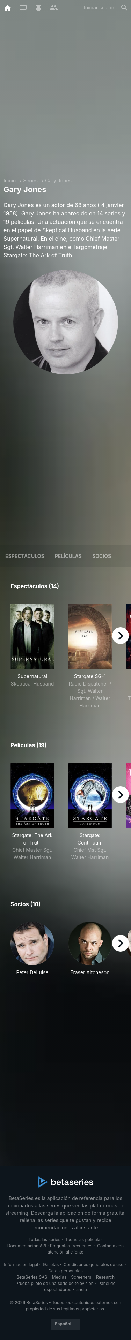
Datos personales (65, 1270)
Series (30, 180)
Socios (101, 556)
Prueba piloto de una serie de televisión (55, 1283)
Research (105, 1277)
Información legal (21, 1264)
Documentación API (26, 1245)
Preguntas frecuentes (71, 1245)
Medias (59, 1277)
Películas (68, 556)
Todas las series (44, 1239)
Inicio (9, 180)
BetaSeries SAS (31, 1277)
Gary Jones (58, 180)
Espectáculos (24, 556)
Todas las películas (83, 1239)
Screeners (81, 1277)
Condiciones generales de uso (94, 1264)
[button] (32, 949)
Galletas (51, 1264)
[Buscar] (124, 7)
